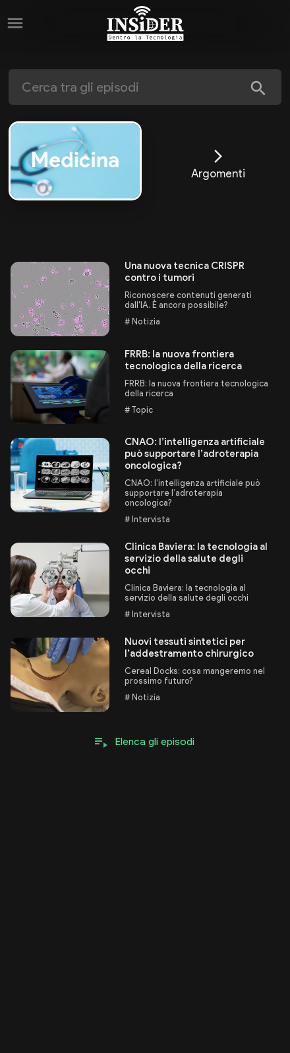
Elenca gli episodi (154, 741)
